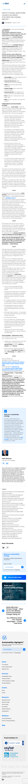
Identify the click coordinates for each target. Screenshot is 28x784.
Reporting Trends (6, 700)
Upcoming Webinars (6, 718)
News (3, 690)
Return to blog (6, 9)
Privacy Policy (17, 569)
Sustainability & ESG (7, 676)
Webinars (5, 716)
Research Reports (6, 708)
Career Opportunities (7, 666)
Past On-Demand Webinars (8, 720)
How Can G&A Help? (12, 577)
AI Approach (4, 776)
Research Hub (5, 669)
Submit (23, 567)
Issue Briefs (5, 706)
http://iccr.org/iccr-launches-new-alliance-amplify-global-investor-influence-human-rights (13, 363)
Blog (3, 725)
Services (5, 673)
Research (5, 697)
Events (4, 687)
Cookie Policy (17, 776)
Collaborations (5, 711)
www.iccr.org (15, 366)
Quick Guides (5, 704)
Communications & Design (8, 680)
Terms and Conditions (6, 777)
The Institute (5, 664)
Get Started (8, 596)
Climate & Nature (6, 678)
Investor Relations (6, 683)
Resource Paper (6, 702)
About (4, 662)
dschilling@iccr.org (10, 197)
